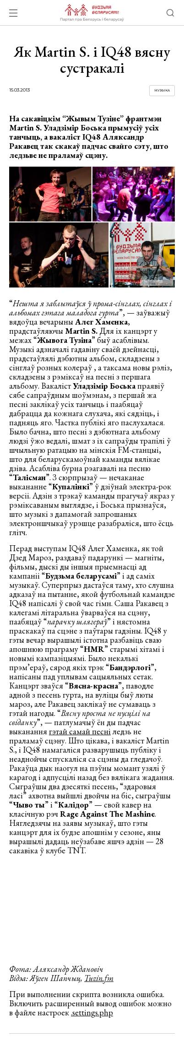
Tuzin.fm (99, 978)
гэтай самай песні (80, 731)
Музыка (162, 90)
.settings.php (92, 1012)
